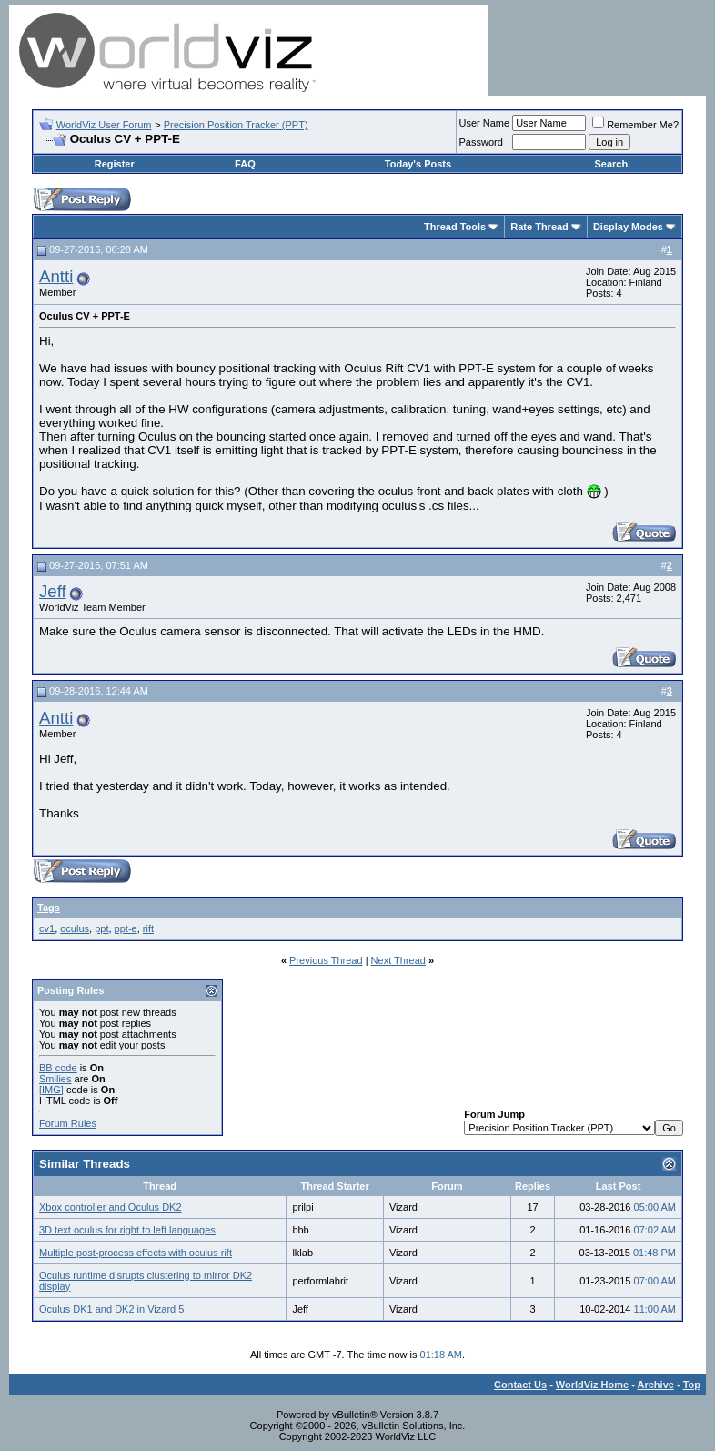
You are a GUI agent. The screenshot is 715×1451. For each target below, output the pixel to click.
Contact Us (520, 1384)
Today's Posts (418, 163)
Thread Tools (455, 226)
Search (611, 163)
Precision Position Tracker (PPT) (236, 124)
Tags (48, 907)
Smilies (55, 1078)
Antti (56, 276)
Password (481, 142)
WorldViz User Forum (104, 124)
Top (691, 1384)
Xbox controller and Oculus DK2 (110, 1207)
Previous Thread (326, 960)
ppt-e (126, 928)
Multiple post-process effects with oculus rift (135, 1252)
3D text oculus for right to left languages (127, 1229)
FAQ (245, 163)
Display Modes (628, 226)
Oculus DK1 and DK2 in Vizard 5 (111, 1309)
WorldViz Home (592, 1384)
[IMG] (51, 1089)
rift (148, 928)
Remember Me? (635, 124)
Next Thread (398, 960)
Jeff (52, 591)
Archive (656, 1384)
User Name (484, 122)
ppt (101, 928)
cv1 (47, 928)
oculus (74, 928)
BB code (58, 1067)
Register (115, 163)
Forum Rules (67, 1123)
